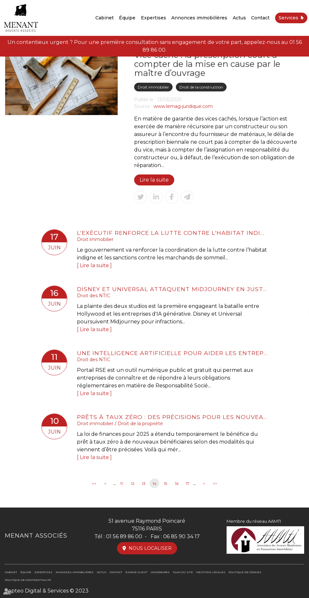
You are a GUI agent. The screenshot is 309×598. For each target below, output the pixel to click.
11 (121, 483)
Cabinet (104, 18)
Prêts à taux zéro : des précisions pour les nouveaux (172, 417)
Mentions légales (210, 572)
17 (187, 483)
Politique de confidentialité (28, 580)
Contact (260, 18)
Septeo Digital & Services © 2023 (47, 591)
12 (132, 483)
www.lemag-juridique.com (183, 106)
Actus (239, 18)
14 (154, 483)
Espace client (136, 572)
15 (165, 483)
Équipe (127, 18)
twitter (296, 299)
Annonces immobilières (199, 18)
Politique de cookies (245, 572)
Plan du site (183, 572)
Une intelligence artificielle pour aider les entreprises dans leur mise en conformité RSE (172, 353)
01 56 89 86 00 (124, 536)
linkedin (296, 312)
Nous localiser (150, 548)
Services (288, 18)
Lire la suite (154, 180)
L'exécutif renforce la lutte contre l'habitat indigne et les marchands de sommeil (172, 232)
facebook (296, 286)
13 (143, 483)
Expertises (153, 18)
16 (176, 483)
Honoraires (160, 572)
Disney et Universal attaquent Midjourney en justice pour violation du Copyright (172, 289)
